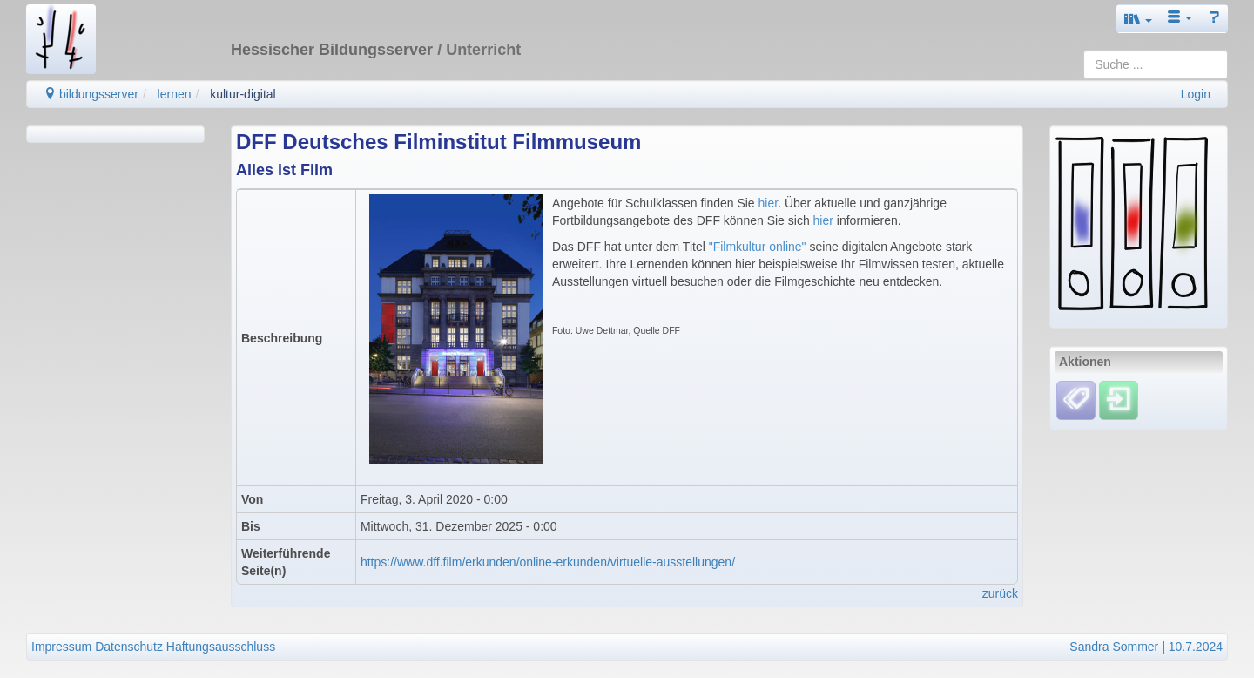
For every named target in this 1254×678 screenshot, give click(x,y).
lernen (175, 94)
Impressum (61, 647)
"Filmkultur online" (757, 247)
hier (768, 203)
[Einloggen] (1118, 400)
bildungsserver (91, 94)
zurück (1000, 593)
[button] (1138, 18)
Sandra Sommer (1113, 647)
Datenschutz (129, 647)
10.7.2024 (1196, 647)
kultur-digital (242, 94)
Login (1195, 94)
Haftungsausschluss (220, 647)
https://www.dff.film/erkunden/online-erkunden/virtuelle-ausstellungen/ (548, 562)
